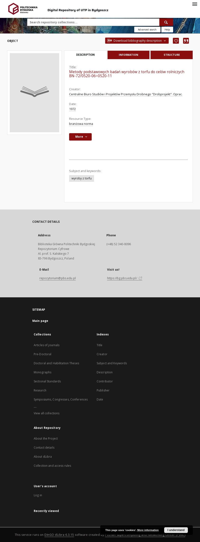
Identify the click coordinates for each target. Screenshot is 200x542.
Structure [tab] (172, 54)
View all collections (46, 413)
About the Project (46, 438)
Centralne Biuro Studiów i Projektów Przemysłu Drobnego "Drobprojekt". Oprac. (125, 94)
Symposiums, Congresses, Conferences (61, 399)
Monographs (42, 372)
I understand (176, 530)
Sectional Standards (47, 381)
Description (105, 372)
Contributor (105, 381)
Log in (38, 495)
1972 (72, 109)
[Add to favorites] (176, 41)
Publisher (103, 390)
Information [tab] (128, 54)
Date (100, 399)
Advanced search (147, 29)
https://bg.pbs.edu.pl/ (124, 278)
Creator (102, 354)
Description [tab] (85, 54)
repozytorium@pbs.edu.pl (57, 278)
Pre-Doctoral (42, 354)
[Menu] (194, 4)
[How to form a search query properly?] (167, 29)
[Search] (166, 22)
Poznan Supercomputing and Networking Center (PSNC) (145, 535)
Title (100, 345)
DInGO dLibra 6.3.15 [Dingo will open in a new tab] (59, 535)
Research (40, 390)
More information (148, 530)
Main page (40, 321)
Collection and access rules (52, 466)
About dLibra (43, 457)
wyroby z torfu (81, 178)
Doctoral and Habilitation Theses (56, 363)
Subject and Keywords (112, 363)
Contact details (44, 448)
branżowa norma (81, 124)
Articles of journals (46, 345)
